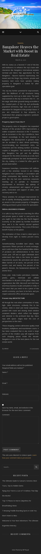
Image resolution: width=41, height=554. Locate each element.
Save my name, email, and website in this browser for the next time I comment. (17, 409)
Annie (6, 349)
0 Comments (34, 349)
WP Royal (26, 550)
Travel (20, 43)
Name (5, 372)
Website (5, 394)
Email (4, 383)
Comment (6, 415)
